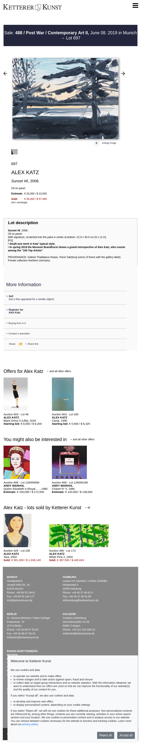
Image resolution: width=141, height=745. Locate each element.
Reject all (106, 735)
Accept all (126, 735)
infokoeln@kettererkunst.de (78, 633)
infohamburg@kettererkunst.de (80, 600)
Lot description (23, 222)
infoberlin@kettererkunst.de (23, 637)
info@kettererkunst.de (19, 600)
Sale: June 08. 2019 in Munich (70, 32)
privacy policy (30, 724)
